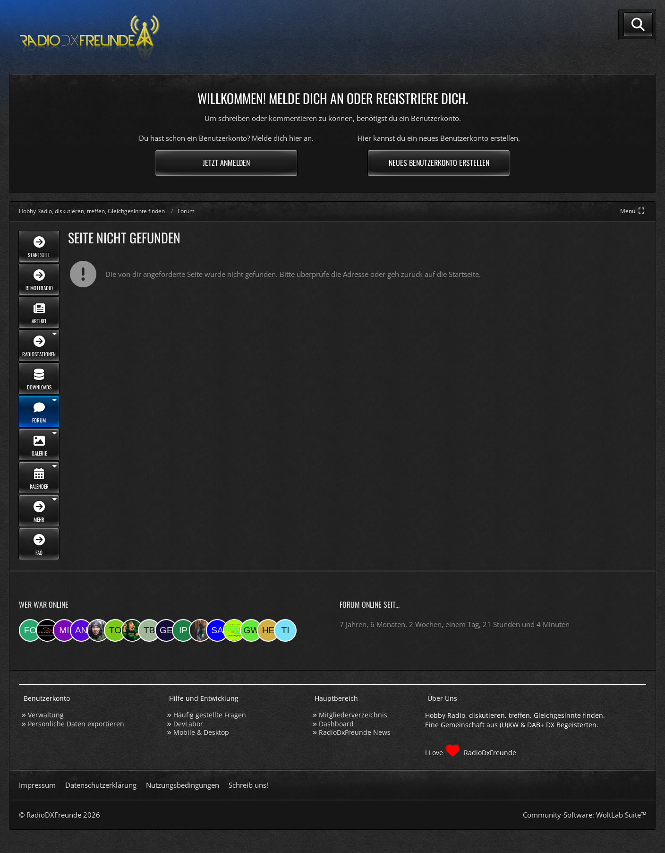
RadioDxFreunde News (355, 732)
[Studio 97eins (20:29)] (234, 630)
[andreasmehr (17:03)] (81, 630)
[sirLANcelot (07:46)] (132, 630)
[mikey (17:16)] (64, 630)
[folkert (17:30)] (30, 630)
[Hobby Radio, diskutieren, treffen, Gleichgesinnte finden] (90, 37)
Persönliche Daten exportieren (76, 723)
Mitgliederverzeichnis (353, 714)
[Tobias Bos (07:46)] (149, 630)
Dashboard (336, 723)
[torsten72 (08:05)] (115, 630)
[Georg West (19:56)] (251, 630)
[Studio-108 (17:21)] (47, 630)
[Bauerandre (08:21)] (98, 630)
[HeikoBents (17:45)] (268, 630)
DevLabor (188, 723)
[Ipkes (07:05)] (183, 630)
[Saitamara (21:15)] (217, 630)
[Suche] (638, 24)
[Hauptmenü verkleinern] (633, 211)
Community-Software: (584, 814)
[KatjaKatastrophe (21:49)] (200, 630)
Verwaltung (46, 714)
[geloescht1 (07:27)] (166, 630)
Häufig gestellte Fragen (209, 714)
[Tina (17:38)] (285, 630)
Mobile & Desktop (201, 732)
